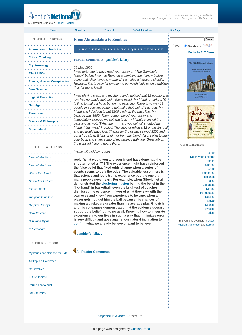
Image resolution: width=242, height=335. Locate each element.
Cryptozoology (38, 65)
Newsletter (80, 30)
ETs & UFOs (37, 73)
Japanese (209, 184)
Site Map (175, 30)
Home (53, 30)
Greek (211, 168)
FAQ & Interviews (142, 30)
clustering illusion (115, 183)
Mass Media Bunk (40, 165)
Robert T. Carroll (65, 22)
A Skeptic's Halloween (42, 261)
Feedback (110, 30)
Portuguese (207, 192)
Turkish (210, 212)
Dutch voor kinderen (202, 156)
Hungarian (208, 172)
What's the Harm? (40, 173)
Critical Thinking (40, 57)
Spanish (210, 204)
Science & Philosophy (43, 121)
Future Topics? (38, 277)
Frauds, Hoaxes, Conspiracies (49, 81)
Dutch (211, 152)
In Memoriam (37, 229)
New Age (35, 105)
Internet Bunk (37, 189)
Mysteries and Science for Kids (48, 253)
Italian (211, 180)
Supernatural (37, 129)
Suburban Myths (39, 221)
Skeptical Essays (39, 205)
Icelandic (209, 176)
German (210, 164)
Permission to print (40, 285)
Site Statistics (37, 293)
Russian (210, 196)
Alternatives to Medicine (45, 49)
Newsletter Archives (41, 181)
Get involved (36, 269)
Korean (210, 188)
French (210, 160)
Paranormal (36, 113)
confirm (80, 223)
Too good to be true (41, 197)
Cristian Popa (140, 329)
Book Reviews (38, 213)
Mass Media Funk (40, 157)
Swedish (210, 208)
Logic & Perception (41, 97)
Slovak (211, 200)
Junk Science (38, 89)
